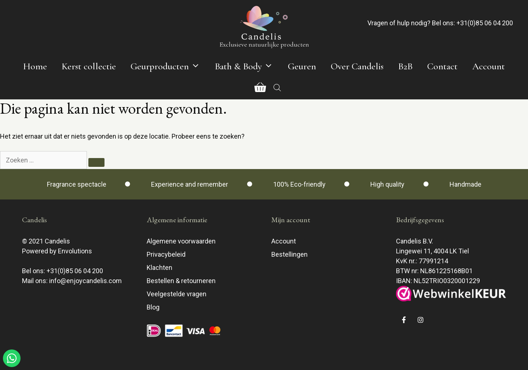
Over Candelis (357, 66)
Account (488, 66)
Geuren (302, 66)
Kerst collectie (89, 66)
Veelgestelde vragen (176, 294)
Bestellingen (289, 254)
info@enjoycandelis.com (85, 281)
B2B (405, 66)
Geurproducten (169, 66)
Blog (153, 307)
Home (35, 66)
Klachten (159, 267)
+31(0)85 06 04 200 (484, 23)
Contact (442, 66)
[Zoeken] (96, 162)
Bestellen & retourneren (181, 281)
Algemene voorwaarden (181, 241)
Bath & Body (247, 66)
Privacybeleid (166, 254)
